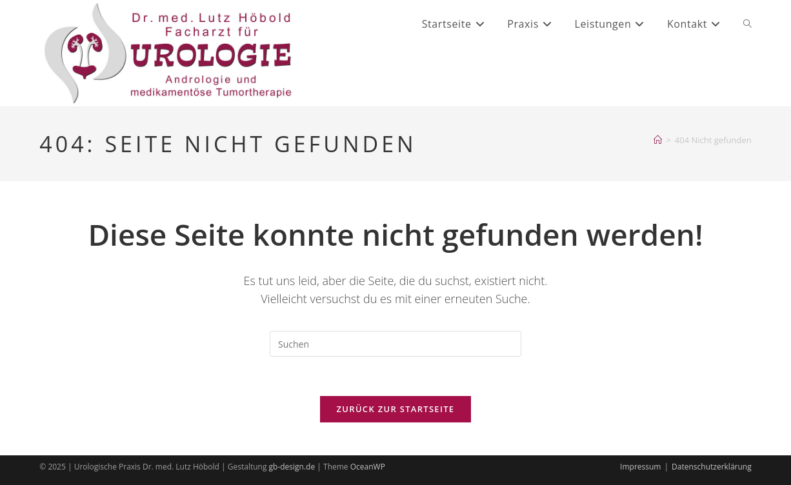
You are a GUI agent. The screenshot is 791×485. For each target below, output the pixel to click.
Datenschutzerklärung (712, 466)
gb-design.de (292, 466)
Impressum (640, 466)
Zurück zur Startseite (396, 409)
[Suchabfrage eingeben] (395, 344)
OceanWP (367, 466)
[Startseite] (658, 140)
